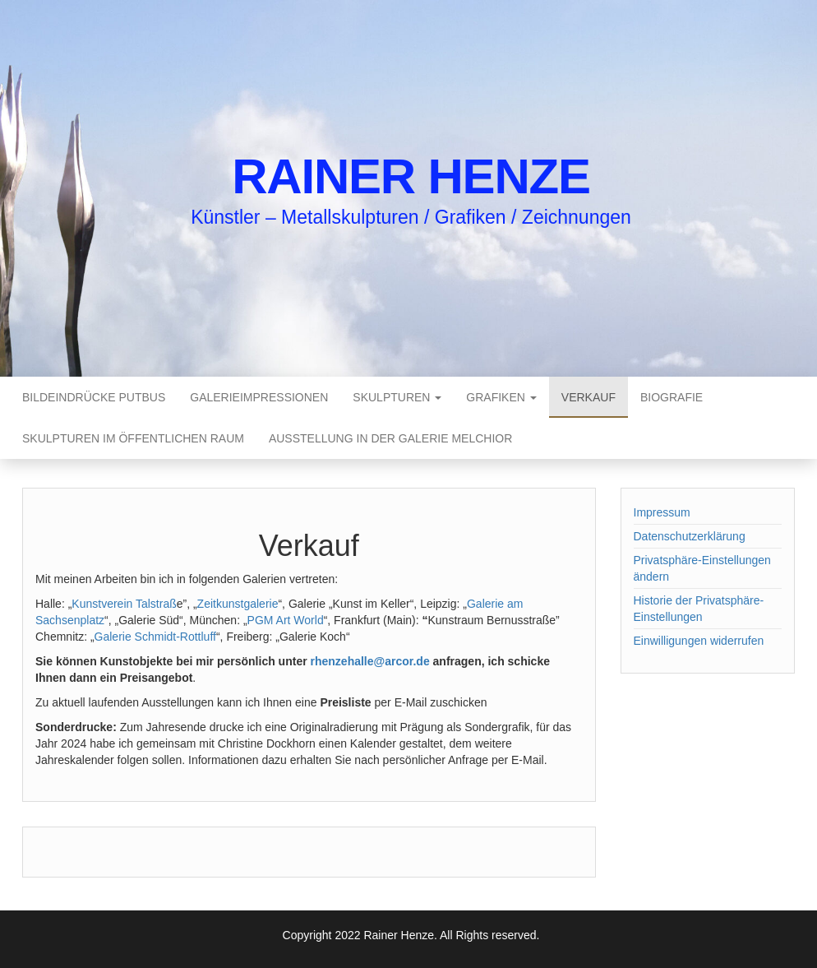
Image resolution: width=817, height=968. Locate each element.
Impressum (662, 512)
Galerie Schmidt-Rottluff (155, 636)
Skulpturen (397, 397)
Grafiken (501, 397)
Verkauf (588, 397)
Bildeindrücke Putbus (93, 397)
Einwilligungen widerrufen (699, 640)
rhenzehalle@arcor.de (370, 661)
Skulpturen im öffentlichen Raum (133, 438)
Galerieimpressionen (259, 397)
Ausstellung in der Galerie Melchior (390, 438)
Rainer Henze (411, 176)
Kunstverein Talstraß (124, 603)
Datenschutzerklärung (689, 536)
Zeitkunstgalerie (238, 603)
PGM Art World (285, 620)
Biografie (671, 397)
